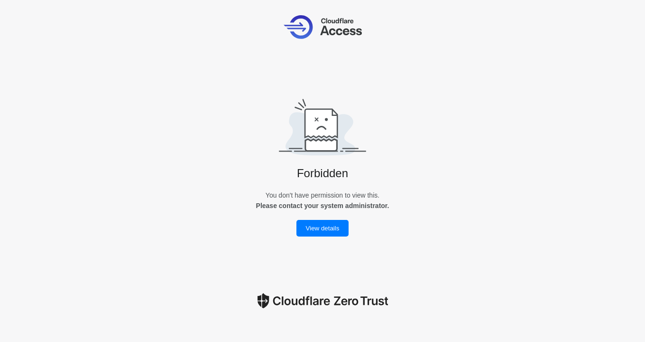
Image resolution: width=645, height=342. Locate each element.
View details (323, 228)
